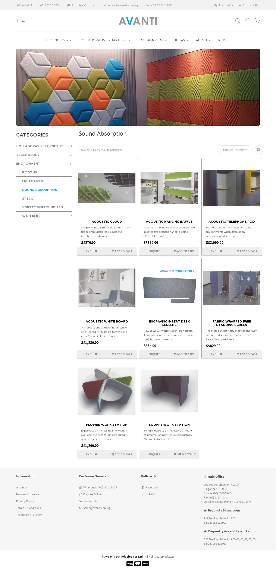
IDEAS (181, 40)
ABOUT (203, 40)
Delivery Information (29, 494)
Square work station (169, 424)
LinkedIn (148, 494)
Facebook (150, 487)
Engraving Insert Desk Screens (169, 323)
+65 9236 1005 (38, 5)
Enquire (92, 251)
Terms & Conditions (28, 508)
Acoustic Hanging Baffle (169, 221)
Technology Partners (29, 515)
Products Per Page (235, 150)
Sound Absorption (47, 190)
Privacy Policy (25, 501)
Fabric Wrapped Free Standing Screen (232, 323)
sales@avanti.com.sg (120, 5)
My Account (223, 5)
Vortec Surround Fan (47, 207)
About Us (22, 487)
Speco (47, 199)
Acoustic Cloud (107, 221)
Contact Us (248, 5)
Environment (153, 40)
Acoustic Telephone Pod (231, 221)
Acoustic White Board (107, 321)
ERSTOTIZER (47, 181)
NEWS (223, 40)
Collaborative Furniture (105, 40)
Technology (59, 40)
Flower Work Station (107, 424)
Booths (47, 172)
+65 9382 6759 (159, 5)
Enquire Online (92, 494)
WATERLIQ (47, 216)
